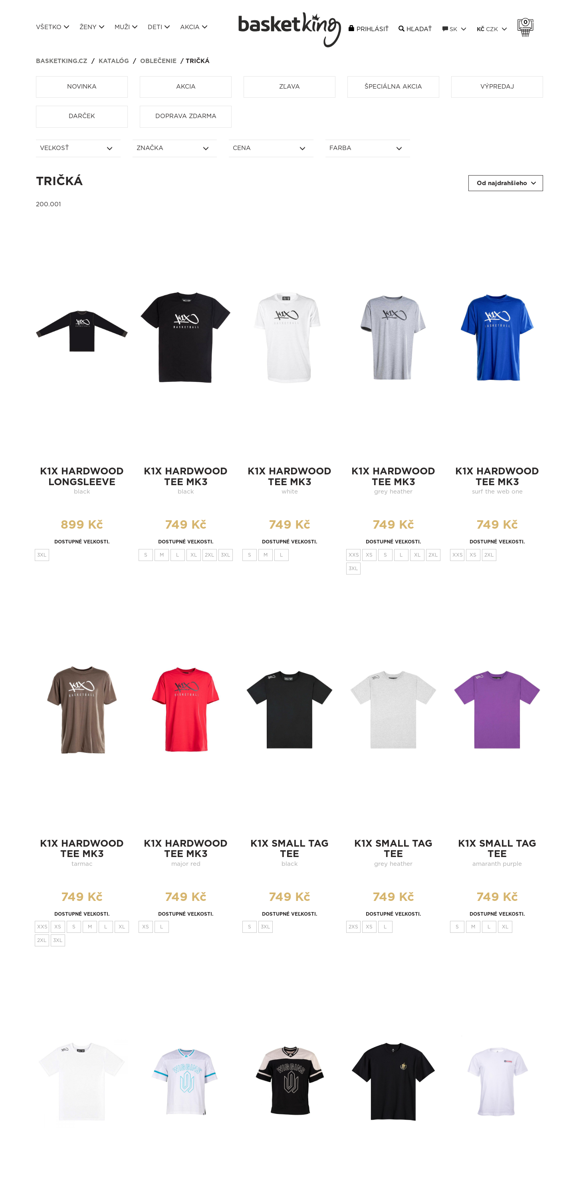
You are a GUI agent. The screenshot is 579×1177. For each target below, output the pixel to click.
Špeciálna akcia (393, 87)
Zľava (289, 87)
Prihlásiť (373, 29)
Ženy (92, 27)
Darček (82, 116)
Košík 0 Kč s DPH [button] (527, 22)
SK (454, 29)
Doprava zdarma (185, 116)
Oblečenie (158, 61)
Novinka (82, 87)
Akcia (194, 27)
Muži (126, 27)
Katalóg (114, 61)
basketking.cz (61, 61)
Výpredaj (497, 87)
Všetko (52, 27)
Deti (159, 27)
